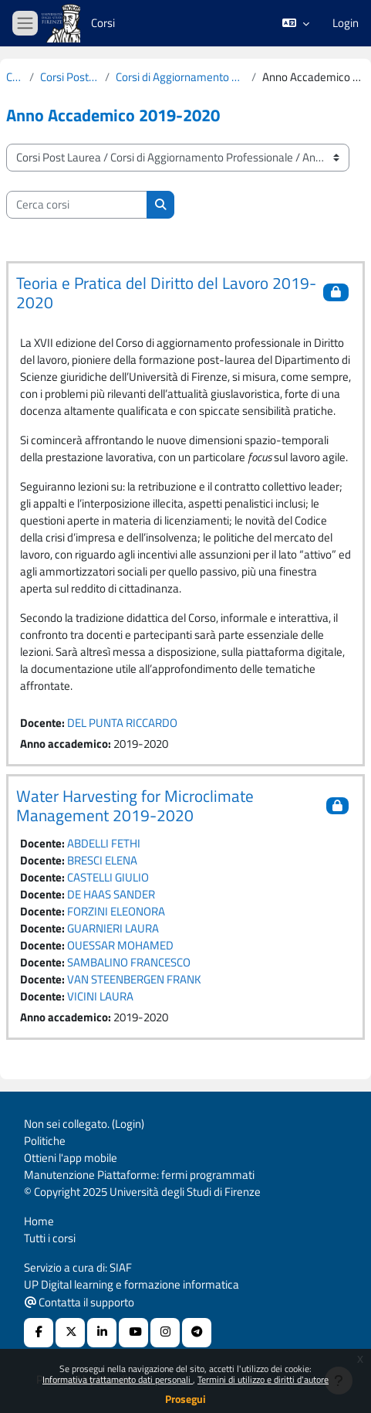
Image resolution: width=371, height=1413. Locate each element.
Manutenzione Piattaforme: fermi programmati (139, 1175)
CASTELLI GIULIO (108, 877)
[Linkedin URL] (101, 1332)
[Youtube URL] (133, 1332)
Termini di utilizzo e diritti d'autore (263, 1379)
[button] (295, 23)
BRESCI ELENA (102, 860)
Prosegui (185, 1399)
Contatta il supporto (79, 1302)
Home (39, 1221)
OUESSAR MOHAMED (120, 945)
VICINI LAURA (100, 996)
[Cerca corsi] (76, 205)
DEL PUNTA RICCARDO (122, 723)
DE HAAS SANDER (111, 894)
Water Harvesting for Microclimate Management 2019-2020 (135, 805)
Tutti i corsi (50, 1238)
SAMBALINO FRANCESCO (129, 962)
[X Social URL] (70, 1332)
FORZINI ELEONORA (116, 911)
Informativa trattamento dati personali (117, 1379)
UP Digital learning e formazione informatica (131, 1284)
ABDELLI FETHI (103, 843)
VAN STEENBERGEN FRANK (134, 979)
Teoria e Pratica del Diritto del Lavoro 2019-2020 (166, 292)
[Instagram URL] (165, 1332)
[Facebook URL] (38, 1332)
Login (345, 23)
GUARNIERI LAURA (113, 928)
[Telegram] (196, 1332)
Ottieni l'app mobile (70, 1158)
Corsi (14, 77)
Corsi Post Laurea (69, 77)
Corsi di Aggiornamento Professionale (180, 77)
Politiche (45, 1141)
